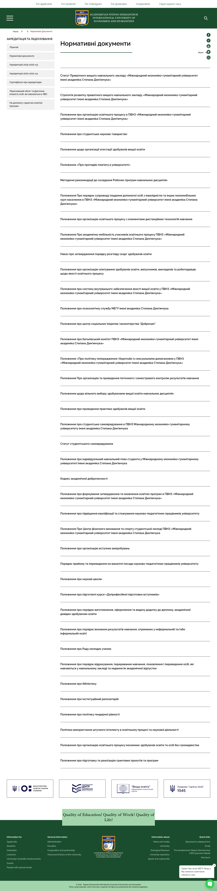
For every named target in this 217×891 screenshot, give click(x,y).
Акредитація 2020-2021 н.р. (24, 73)
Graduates (12, 850)
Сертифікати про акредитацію (26, 82)
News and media (161, 841)
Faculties (51, 846)
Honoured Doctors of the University (64, 854)
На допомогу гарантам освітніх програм (26, 104)
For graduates (119, 3)
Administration (54, 841)
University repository (160, 854)
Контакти (205, 857)
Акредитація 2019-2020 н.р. (24, 64)
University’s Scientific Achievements (24, 859)
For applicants (44, 3)
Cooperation (143, 3)
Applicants (12, 841)
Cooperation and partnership (61, 850)
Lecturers (11, 854)
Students (11, 846)
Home (15, 31)
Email (207, 846)
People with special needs (19, 867)
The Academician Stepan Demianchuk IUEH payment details (192, 851)
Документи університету (198, 841)
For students (68, 3)
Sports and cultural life (159, 859)
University (165, 846)
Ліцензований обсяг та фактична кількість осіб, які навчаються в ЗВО (28, 92)
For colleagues (93, 3)
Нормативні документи (22, 56)
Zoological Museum (160, 850)
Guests (10, 863)
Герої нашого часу (170, 3)
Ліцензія (14, 47)
